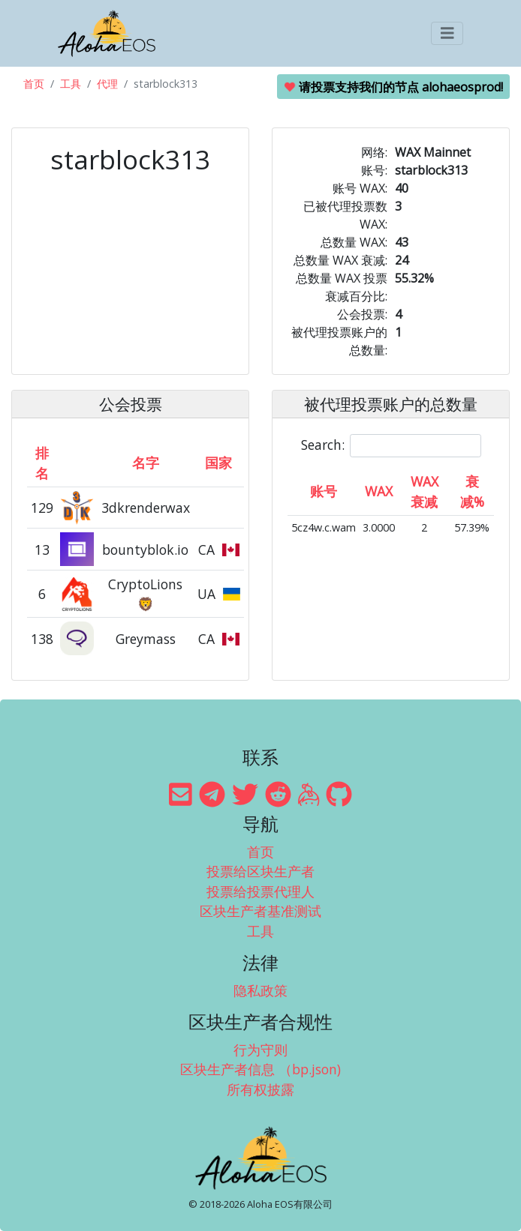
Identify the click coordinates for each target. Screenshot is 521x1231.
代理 (107, 83)
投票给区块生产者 (260, 871)
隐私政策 (260, 990)
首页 (33, 83)
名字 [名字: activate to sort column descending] (145, 463)
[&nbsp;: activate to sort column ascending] (77, 462)
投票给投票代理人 (260, 891)
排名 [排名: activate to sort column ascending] (42, 462)
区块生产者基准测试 (260, 911)
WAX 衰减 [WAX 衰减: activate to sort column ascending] (424, 491)
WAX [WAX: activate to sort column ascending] (379, 491)
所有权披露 (260, 1089)
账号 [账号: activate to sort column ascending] (323, 491)
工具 (70, 83)
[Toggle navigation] (447, 33)
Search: (391, 445)
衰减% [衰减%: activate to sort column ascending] (472, 491)
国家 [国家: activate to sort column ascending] (218, 463)
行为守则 (260, 1050)
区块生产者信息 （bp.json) (260, 1069)
